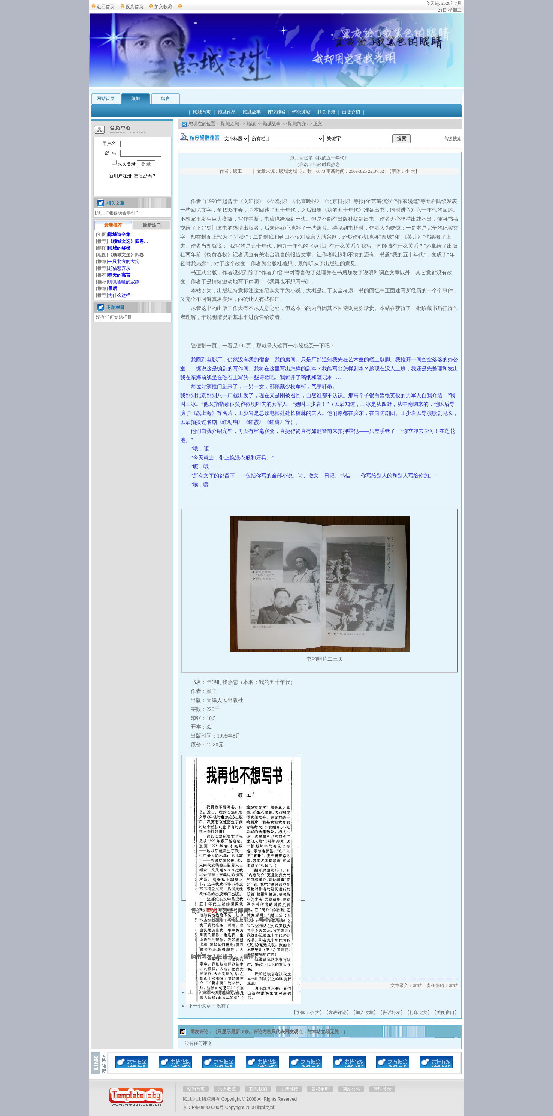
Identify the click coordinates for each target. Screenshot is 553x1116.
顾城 (135, 98)
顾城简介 (297, 123)
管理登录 (383, 1089)
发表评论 (338, 1012)
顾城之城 (230, 123)
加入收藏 (163, 6)
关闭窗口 (445, 1012)
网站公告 (351, 1089)
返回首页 (106, 6)
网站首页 (106, 98)
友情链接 (289, 1089)
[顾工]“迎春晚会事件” (116, 212)
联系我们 (258, 1089)
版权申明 (320, 1089)
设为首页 (134, 6)
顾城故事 (272, 123)
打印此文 (418, 1012)
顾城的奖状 (228, 992)
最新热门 (152, 225)
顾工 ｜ (244, 171)
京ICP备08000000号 (203, 1107)
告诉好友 (392, 1012)
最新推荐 (113, 225)
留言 (165, 98)
